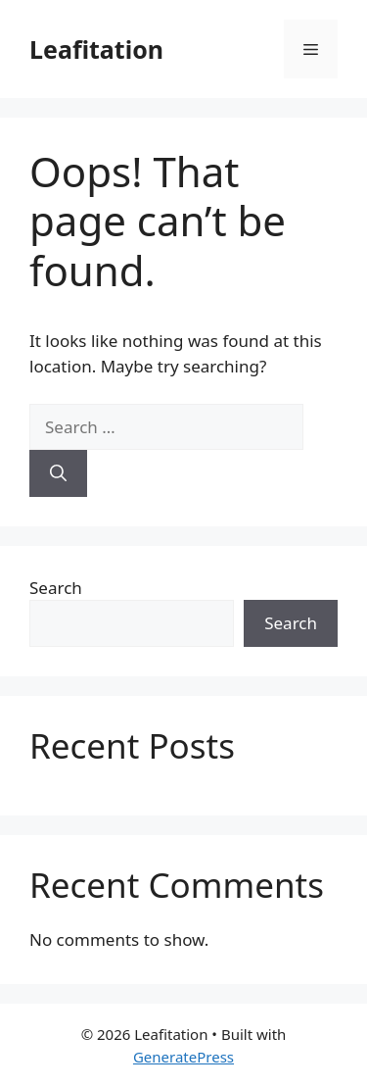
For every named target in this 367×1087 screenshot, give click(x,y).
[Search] (58, 473)
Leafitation (96, 49)
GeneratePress (183, 1056)
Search (55, 587)
